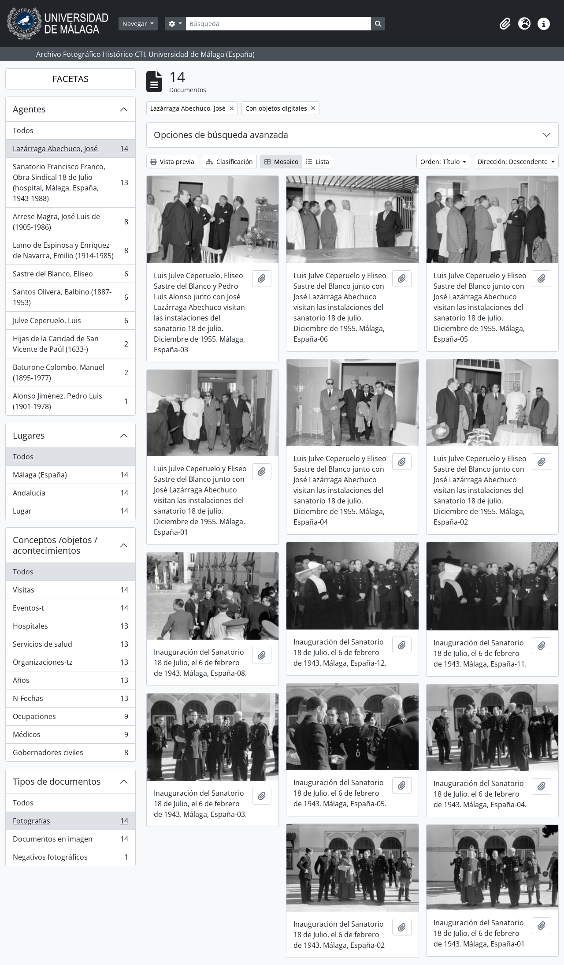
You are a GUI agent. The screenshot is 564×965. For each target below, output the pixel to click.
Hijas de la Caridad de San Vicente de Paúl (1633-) (70, 344)
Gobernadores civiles (70, 754)
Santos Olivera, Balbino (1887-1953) (70, 297)
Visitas (70, 592)
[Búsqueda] (278, 23)
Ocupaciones (70, 718)
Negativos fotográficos (70, 859)
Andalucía (70, 495)
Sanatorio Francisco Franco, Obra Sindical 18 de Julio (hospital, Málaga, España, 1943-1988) (70, 182)
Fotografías (70, 823)
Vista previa (172, 161)
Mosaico (281, 161)
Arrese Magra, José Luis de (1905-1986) (70, 222)
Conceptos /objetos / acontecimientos (55, 545)
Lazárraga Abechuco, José (70, 150)
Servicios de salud (70, 646)
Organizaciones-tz (70, 664)
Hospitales (70, 628)
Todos (23, 130)
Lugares (29, 435)
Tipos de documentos (57, 781)
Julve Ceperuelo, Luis (70, 322)
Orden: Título (440, 161)
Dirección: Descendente (513, 161)
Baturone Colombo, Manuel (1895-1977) (70, 372)
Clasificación (229, 161)
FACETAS (70, 79)
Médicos (70, 736)
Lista (317, 161)
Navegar (135, 23)
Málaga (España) (70, 476)
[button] (505, 24)
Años (70, 682)
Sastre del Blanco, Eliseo (70, 275)
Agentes (29, 109)
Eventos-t (70, 610)
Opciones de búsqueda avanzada (221, 135)
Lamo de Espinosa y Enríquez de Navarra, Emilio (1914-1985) (70, 250)
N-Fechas (70, 700)
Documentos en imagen (70, 841)
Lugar (70, 513)
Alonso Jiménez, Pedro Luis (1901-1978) (70, 401)
